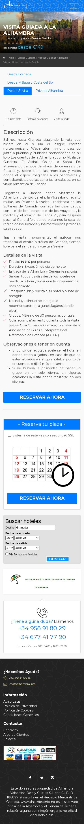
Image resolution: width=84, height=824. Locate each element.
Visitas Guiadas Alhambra (53, 57)
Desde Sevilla (17, 91)
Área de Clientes (16, 735)
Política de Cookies (18, 710)
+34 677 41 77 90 (42, 637)
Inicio (11, 57)
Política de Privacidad (20, 706)
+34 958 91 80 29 (42, 628)
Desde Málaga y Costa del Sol (30, 82)
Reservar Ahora (42, 397)
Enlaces (9, 739)
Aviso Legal (12, 701)
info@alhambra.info (22, 683)
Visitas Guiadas (26, 57)
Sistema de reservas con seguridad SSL (40, 435)
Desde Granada (19, 74)
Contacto (10, 730)
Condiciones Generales (21, 715)
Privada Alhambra (49, 91)
